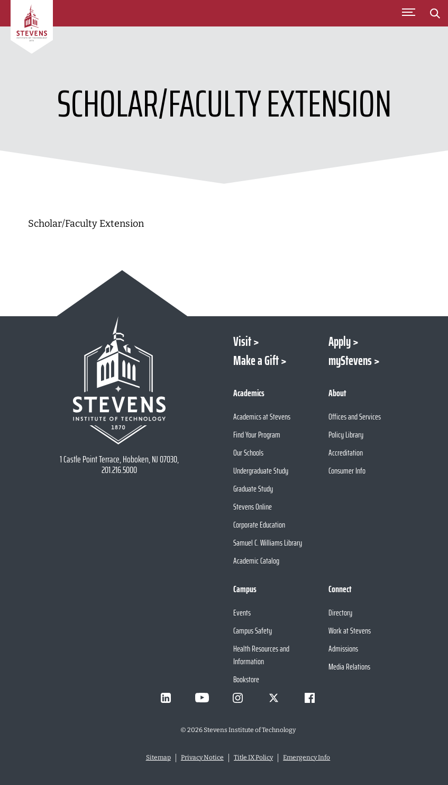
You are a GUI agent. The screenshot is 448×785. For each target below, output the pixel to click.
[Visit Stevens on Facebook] (310, 697)
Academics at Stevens (261, 416)
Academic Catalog (256, 560)
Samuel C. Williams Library (267, 542)
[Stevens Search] (435, 13)
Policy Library (345, 434)
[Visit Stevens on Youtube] (202, 697)
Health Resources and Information (261, 655)
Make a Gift (256, 361)
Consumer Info (346, 470)
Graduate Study (253, 488)
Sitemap (158, 757)
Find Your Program (256, 434)
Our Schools (248, 452)
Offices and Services (354, 416)
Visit (242, 342)
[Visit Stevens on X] (274, 697)
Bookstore (246, 679)
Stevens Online (252, 506)
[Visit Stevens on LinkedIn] (166, 697)
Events (242, 612)
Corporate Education (259, 524)
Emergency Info (306, 757)
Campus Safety (252, 630)
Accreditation (345, 452)
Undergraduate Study (260, 470)
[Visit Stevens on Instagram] (238, 697)
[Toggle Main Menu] (408, 13)
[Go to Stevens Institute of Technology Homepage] (119, 380)
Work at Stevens (349, 630)
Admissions (343, 648)
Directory (340, 612)
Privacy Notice (202, 757)
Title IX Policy (253, 757)
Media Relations (349, 666)
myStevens (350, 361)
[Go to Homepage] (32, 28)
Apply (339, 342)
